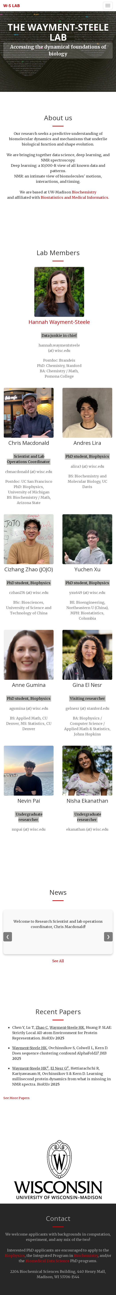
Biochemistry (84, 192)
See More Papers (16, 1098)
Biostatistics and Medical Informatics (74, 197)
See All (58, 961)
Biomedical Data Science (47, 1261)
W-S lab (11, 5)
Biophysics (15, 1255)
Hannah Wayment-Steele (59, 321)
